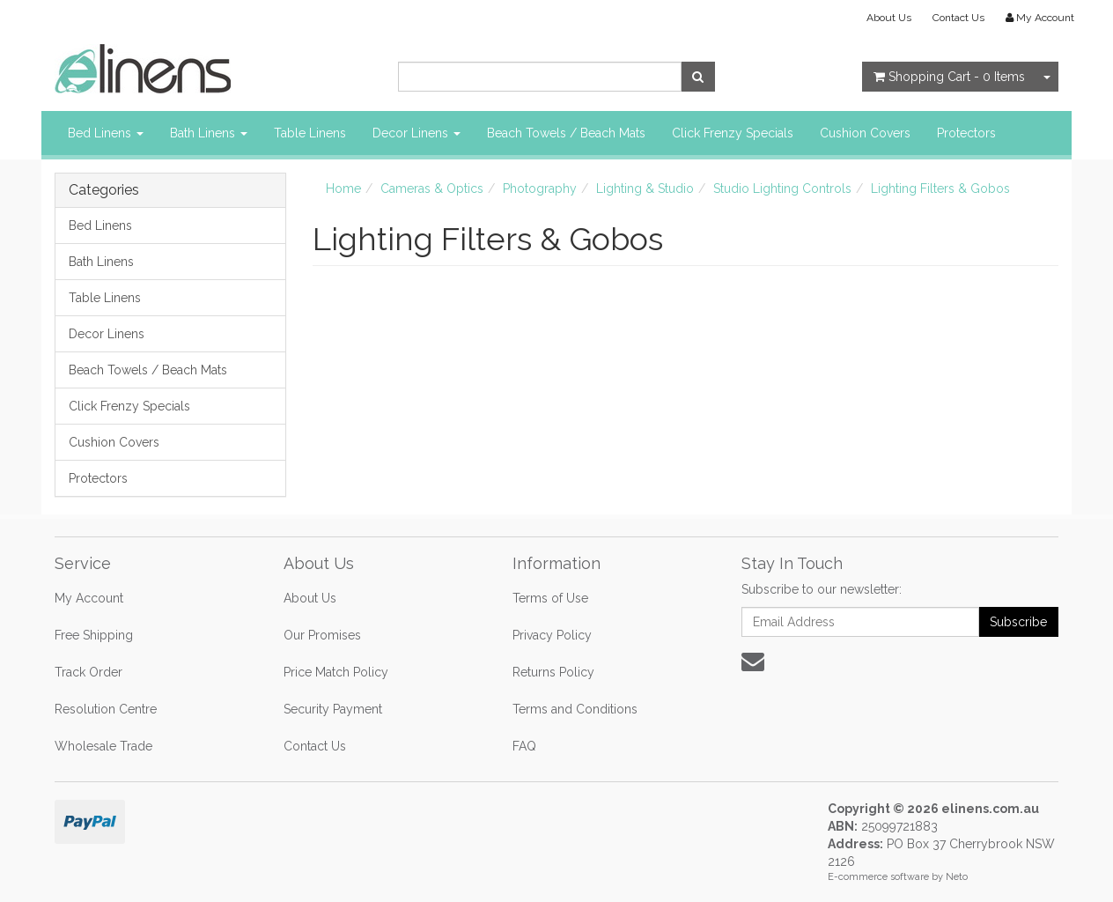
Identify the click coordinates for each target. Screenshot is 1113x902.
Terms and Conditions (575, 709)
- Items (949, 77)
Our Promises (322, 635)
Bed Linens (106, 133)
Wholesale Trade (103, 746)
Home (343, 188)
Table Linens (310, 133)
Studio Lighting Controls (782, 188)
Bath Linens (208, 133)
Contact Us (958, 17)
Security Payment (333, 709)
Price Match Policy (336, 672)
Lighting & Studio (645, 188)
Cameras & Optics (431, 188)
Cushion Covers (865, 133)
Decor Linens (416, 133)
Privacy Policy (552, 635)
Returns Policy (553, 672)
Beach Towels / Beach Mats (566, 133)
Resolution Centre (106, 709)
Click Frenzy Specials (732, 133)
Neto (957, 877)
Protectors (966, 133)
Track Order (88, 672)
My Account (89, 598)
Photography (540, 188)
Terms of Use (550, 598)
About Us (888, 17)
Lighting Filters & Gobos (940, 188)
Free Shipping (94, 635)
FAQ (524, 746)
